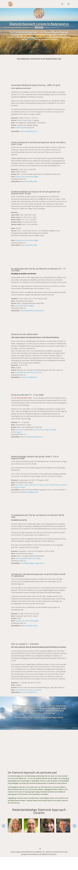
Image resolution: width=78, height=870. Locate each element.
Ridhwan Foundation (49, 854)
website (31, 39)
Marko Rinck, (28, 485)
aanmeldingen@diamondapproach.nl (32, 311)
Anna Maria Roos (21, 373)
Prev (4, 826)
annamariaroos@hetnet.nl (28, 377)
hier (25, 375)
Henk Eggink (34, 177)
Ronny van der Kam (21, 177)
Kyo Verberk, (19, 430)
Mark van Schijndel (61, 485)
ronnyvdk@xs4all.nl (31, 181)
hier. (25, 179)
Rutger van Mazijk (50, 430)
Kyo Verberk (19, 306)
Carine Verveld (20, 128)
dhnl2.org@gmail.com (31, 492)
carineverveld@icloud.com (28, 131)
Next (74, 826)
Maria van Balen (38, 485)
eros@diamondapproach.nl (33, 437)
